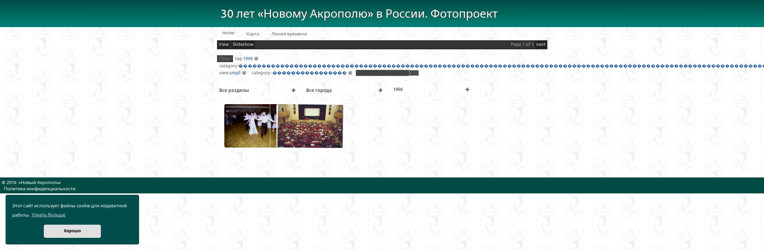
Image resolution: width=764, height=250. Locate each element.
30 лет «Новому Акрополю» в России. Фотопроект (359, 14)
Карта (253, 34)
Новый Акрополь (40, 182)
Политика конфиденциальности (39, 188)
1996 (248, 58)
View (224, 44)
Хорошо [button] (72, 231)
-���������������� (309, 72)
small (235, 72)
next (541, 44)
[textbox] (382, 73)
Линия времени (289, 34)
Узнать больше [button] (48, 214)
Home (228, 33)
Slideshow (243, 44)
